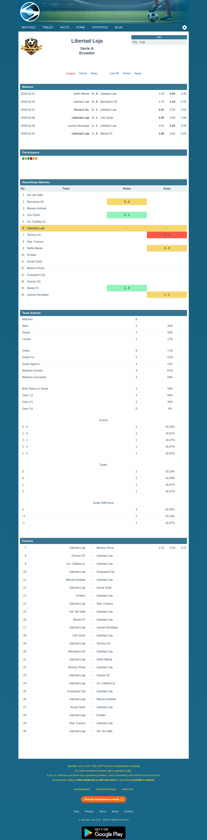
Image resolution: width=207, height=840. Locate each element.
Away (94, 73)
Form (80, 27)
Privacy (89, 811)
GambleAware (82, 789)
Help (76, 811)
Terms (102, 811)
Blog (119, 27)
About (115, 811)
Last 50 (114, 73)
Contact (128, 811)
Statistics (100, 27)
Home (83, 73)
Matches (28, 27)
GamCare (127, 789)
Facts (64, 27)
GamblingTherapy (106, 789)
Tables (48, 27)
